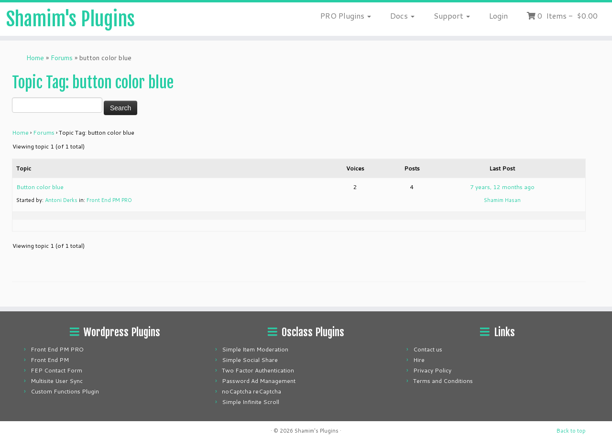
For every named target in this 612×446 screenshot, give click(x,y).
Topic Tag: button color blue (93, 82)
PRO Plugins (345, 15)
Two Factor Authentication (258, 370)
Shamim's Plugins (70, 19)
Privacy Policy (432, 370)
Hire (419, 360)
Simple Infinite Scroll (250, 402)
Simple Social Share (250, 360)
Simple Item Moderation (255, 349)
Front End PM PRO (109, 200)
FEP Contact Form (56, 370)
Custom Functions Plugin (65, 391)
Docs (402, 15)
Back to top (571, 431)
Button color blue (40, 187)
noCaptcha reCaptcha (251, 391)
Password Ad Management (258, 381)
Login (498, 15)
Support (452, 15)
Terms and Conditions (443, 381)
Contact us (427, 349)
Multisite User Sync (57, 381)
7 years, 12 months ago (502, 187)
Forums (62, 58)
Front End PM (50, 360)
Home (35, 58)
